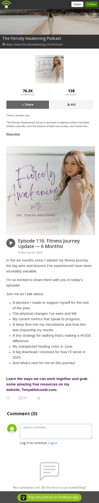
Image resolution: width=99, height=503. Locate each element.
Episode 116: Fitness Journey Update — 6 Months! (49, 243)
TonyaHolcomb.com (39, 390)
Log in (52, 443)
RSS (71, 104)
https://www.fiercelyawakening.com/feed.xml (32, 44)
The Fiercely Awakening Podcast (31, 38)
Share (27, 104)
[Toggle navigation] (94, 14)
